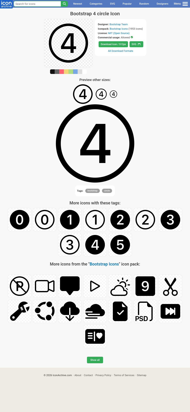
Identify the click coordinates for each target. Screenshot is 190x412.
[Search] (64, 4)
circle (107, 190)
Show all (95, 360)
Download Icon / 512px (113, 44)
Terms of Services (124, 375)
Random (144, 3)
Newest (77, 3)
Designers (162, 3)
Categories (96, 3)
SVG (112, 3)
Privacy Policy (103, 375)
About (77, 375)
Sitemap (141, 375)
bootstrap (93, 190)
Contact (88, 375)
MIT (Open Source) (119, 33)
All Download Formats (120, 50)
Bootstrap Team (118, 24)
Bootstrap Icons (119, 28)
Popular (127, 3)
